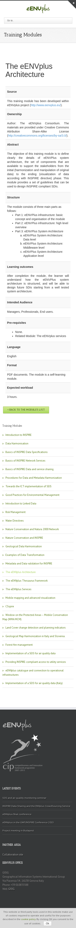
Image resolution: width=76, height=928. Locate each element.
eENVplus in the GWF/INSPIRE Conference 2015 (28, 822)
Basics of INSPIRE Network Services (25, 460)
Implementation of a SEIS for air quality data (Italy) (34, 683)
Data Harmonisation (16, 443)
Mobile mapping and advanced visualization (30, 598)
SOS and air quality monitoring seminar (24, 797)
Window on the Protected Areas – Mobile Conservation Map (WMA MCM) (35, 617)
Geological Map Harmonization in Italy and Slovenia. (35, 636)
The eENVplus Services (18, 589)
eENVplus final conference (16, 814)
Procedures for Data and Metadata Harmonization (33, 478)
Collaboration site (12, 854)
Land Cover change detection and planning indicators (35, 627)
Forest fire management (19, 644)
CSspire (9, 606)
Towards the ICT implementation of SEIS (28, 486)
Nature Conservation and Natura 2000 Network (32, 529)
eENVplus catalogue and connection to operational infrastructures (33, 673)
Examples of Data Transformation (24, 555)
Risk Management (15, 512)
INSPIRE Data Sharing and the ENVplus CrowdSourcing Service (36, 806)
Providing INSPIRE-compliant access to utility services (35, 662)
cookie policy (28, 919)
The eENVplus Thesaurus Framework (26, 580)
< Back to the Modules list (26, 410)
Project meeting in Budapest (18, 830)
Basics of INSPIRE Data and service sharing (29, 469)
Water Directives (14, 520)
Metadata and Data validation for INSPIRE (28, 563)
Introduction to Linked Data (20, 503)
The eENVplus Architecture (20, 572)
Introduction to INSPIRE (18, 435)
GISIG (11, 889)
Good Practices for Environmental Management (32, 495)
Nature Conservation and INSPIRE (24, 538)
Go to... (10, 20)
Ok (47, 923)
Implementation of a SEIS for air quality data (30, 653)
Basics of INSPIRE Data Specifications (26, 452)
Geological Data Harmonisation (23, 546)
